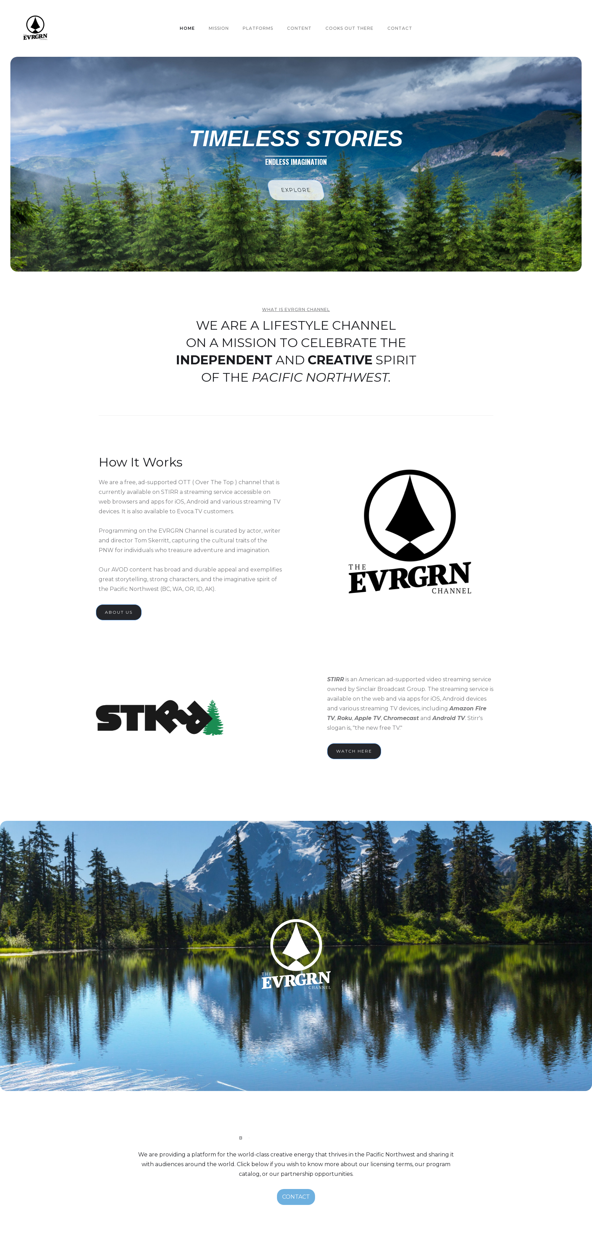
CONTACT (296, 1197)
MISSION (219, 28)
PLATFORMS (258, 28)
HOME (187, 28)
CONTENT (299, 28)
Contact (399, 28)
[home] (35, 28)
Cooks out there (349, 28)
